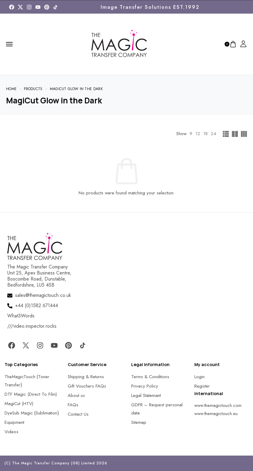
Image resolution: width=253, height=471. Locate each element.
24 (213, 133)
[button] (12, 458)
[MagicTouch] (55, 7)
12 (197, 133)
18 (205, 133)
